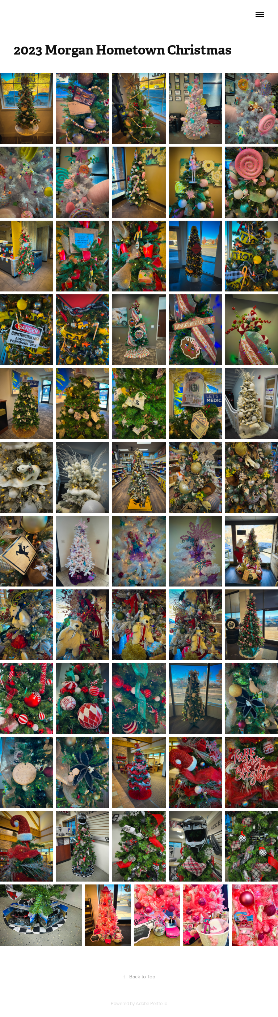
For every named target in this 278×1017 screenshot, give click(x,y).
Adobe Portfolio (151, 1003)
